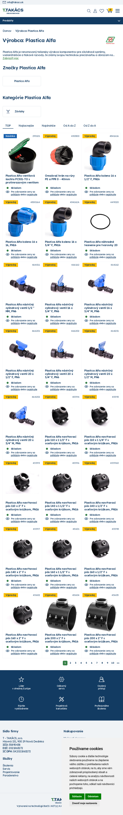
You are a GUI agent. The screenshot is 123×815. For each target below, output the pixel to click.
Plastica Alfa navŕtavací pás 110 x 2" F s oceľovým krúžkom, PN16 (22, 508)
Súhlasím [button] (77, 796)
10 (112, 666)
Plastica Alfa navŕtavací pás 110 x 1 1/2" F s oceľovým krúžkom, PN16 (61, 442)
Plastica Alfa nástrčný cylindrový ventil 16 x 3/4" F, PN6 (59, 309)
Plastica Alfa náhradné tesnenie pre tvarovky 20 (100, 244)
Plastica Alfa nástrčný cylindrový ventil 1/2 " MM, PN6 (20, 309)
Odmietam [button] (93, 796)
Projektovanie (11, 775)
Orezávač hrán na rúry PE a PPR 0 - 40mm (60, 178)
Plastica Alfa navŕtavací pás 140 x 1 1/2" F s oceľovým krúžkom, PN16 (61, 508)
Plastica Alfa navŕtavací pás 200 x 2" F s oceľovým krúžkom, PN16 (101, 641)
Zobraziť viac (11, 58)
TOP (8, 125)
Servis (6, 772)
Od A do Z (69, 125)
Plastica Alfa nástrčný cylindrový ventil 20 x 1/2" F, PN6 (20, 375)
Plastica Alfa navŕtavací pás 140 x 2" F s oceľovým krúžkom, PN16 (22, 575)
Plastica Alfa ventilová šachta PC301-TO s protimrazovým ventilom (22, 179)
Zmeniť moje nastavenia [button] (84, 803)
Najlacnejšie (26, 125)
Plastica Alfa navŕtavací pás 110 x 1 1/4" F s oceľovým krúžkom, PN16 (101, 442)
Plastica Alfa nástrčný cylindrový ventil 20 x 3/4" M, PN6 (20, 442)
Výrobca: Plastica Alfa (29, 30)
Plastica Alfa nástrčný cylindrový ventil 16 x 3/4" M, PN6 (98, 309)
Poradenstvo (10, 778)
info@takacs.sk (13, 2)
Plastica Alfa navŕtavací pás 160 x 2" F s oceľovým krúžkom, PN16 (22, 641)
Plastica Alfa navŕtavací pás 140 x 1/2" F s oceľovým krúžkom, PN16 (101, 508)
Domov (7, 30)
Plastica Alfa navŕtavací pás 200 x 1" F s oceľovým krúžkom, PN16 (61, 641)
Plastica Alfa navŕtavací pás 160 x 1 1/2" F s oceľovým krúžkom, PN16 (61, 575)
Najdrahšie (49, 125)
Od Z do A (90, 125)
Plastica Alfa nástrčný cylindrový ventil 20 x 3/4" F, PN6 (59, 375)
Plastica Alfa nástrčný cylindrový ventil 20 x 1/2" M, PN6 (98, 375)
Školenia (8, 768)
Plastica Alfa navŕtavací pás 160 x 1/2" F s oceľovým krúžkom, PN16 (101, 575)
